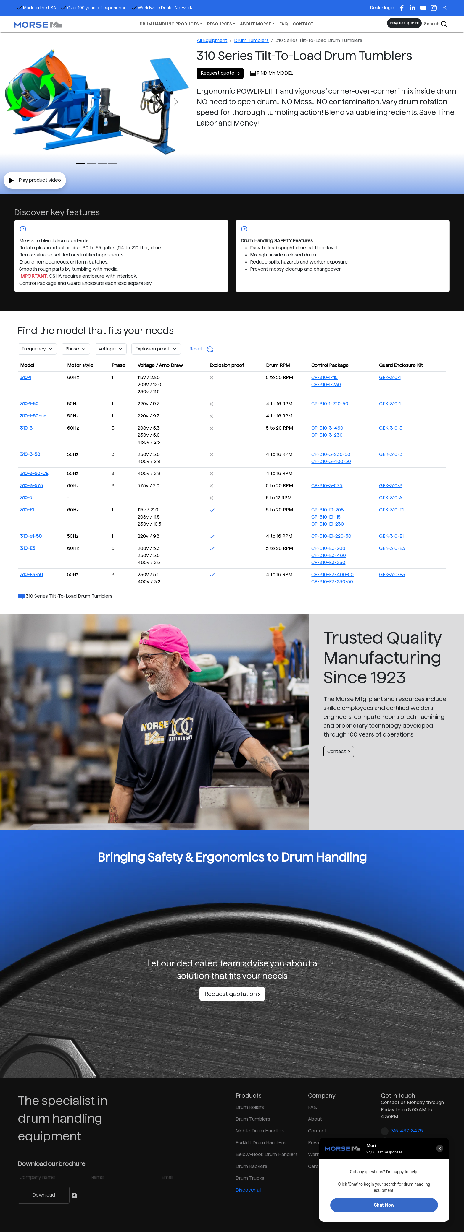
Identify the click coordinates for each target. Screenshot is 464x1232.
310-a (26, 497)
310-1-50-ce (33, 415)
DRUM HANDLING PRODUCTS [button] (169, 24)
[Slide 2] (102, 163)
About (315, 1119)
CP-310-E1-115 (326, 516)
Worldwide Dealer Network (161, 7)
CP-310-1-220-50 (329, 403)
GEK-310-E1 (391, 509)
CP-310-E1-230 (327, 523)
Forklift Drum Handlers (261, 1142)
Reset (201, 349)
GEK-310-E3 (392, 548)
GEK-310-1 (390, 377)
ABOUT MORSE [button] (255, 24)
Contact (338, 751)
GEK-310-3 (390, 427)
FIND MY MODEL (271, 73)
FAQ (283, 24)
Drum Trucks (250, 1178)
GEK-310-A (390, 497)
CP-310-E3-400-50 (332, 574)
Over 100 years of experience (94, 7)
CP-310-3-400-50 (331, 461)
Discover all (248, 1189)
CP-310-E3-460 (328, 555)
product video (35, 180)
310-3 (26, 427)
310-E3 (27, 548)
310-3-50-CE (34, 473)
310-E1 (27, 509)
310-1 (25, 377)
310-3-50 (30, 454)
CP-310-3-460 (327, 427)
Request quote (220, 73)
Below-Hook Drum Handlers (267, 1154)
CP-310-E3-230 (328, 562)
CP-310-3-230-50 (330, 454)
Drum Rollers (250, 1107)
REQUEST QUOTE (404, 23)
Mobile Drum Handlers (260, 1130)
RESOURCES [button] (219, 24)
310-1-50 (29, 403)
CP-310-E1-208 (327, 509)
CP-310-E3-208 (328, 548)
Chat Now (384, 1205)
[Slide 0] (80, 163)
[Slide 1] (91, 163)
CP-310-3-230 (327, 435)
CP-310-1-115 (324, 377)
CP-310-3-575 (326, 485)
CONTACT (303, 24)
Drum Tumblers (251, 40)
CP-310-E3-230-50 (332, 581)
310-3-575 (31, 485)
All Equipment (212, 40)
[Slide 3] (112, 163)
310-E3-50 (31, 574)
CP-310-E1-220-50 (331, 536)
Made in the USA (36, 7)
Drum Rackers (251, 1166)
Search (435, 23)
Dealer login (382, 7)
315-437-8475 (407, 1131)
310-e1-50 (31, 536)
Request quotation (232, 994)
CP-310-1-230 (326, 384)
